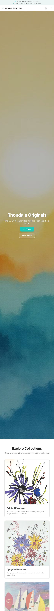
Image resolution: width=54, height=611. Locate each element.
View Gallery (27, 235)
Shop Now (27, 229)
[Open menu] (51, 8)
